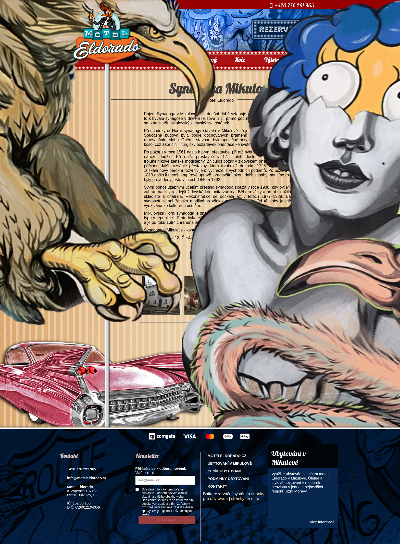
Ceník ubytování (224, 471)
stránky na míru (245, 498)
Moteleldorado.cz (227, 456)
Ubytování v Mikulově (230, 463)
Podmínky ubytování (228, 479)
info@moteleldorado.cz (86, 478)
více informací (322, 522)
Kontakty (217, 486)
